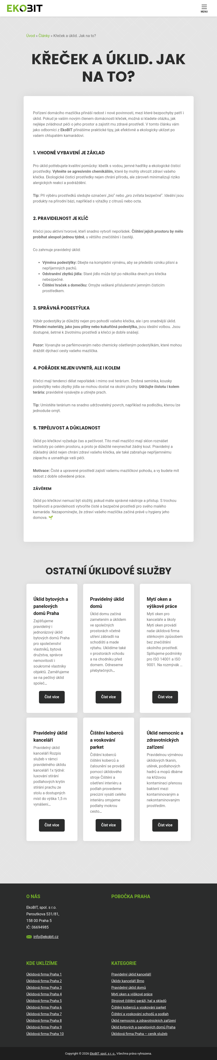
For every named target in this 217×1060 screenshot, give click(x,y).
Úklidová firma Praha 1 (44, 974)
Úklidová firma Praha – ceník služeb (139, 1034)
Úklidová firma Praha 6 (44, 1007)
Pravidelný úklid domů (107, 602)
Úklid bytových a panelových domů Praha (51, 606)
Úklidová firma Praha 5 (44, 1001)
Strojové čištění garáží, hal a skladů (138, 1001)
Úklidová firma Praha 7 (44, 1014)
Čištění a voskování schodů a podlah (140, 1014)
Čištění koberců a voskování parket (106, 740)
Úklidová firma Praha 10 (45, 1034)
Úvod (30, 36)
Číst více (52, 697)
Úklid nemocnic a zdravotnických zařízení (165, 740)
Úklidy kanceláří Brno (127, 981)
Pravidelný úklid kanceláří (50, 736)
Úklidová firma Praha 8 (44, 1020)
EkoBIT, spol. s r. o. (102, 1053)
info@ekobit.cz (46, 936)
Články (44, 36)
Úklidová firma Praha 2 (44, 981)
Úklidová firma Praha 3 (44, 987)
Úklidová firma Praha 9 (44, 1027)
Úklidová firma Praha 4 (44, 994)
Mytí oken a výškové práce (162, 602)
